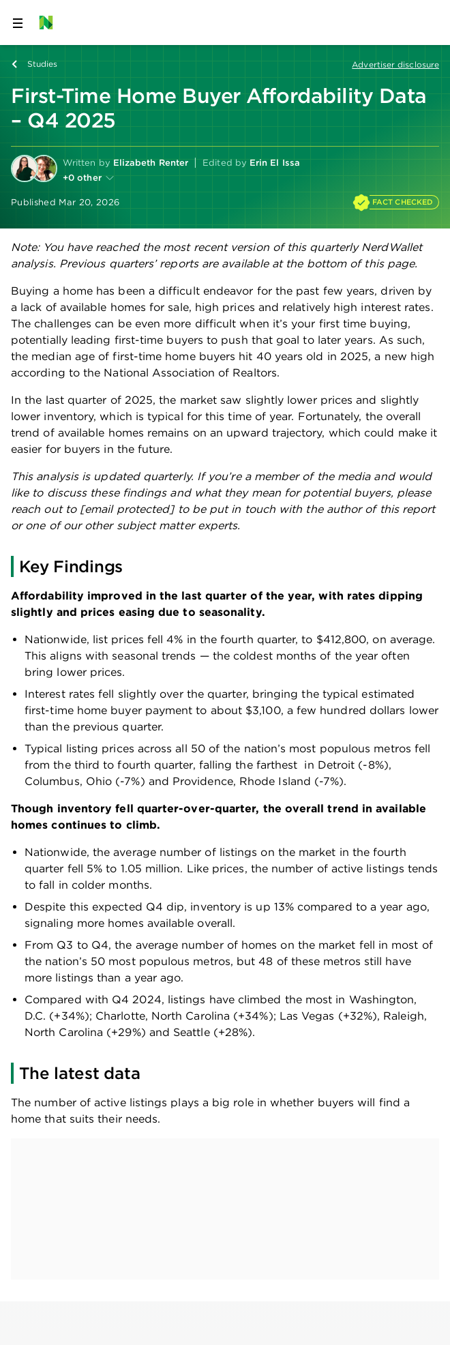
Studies (42, 64)
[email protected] (127, 509)
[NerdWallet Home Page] (50, 22)
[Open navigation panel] (18, 22)
